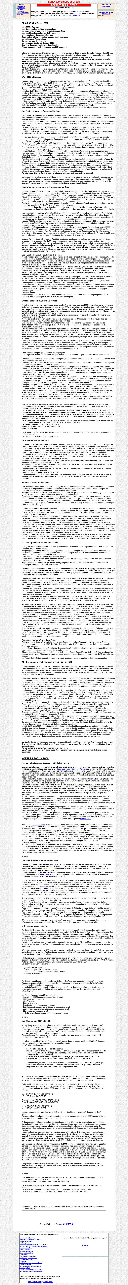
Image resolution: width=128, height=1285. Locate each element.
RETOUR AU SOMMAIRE (106, 5)
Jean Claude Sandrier (43, 886)
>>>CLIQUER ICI (73, 15)
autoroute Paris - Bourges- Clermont (72, 769)
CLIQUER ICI (68, 1224)
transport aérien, (39, 825)
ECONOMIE (20, 4)
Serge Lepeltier (46, 874)
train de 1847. (85, 819)
